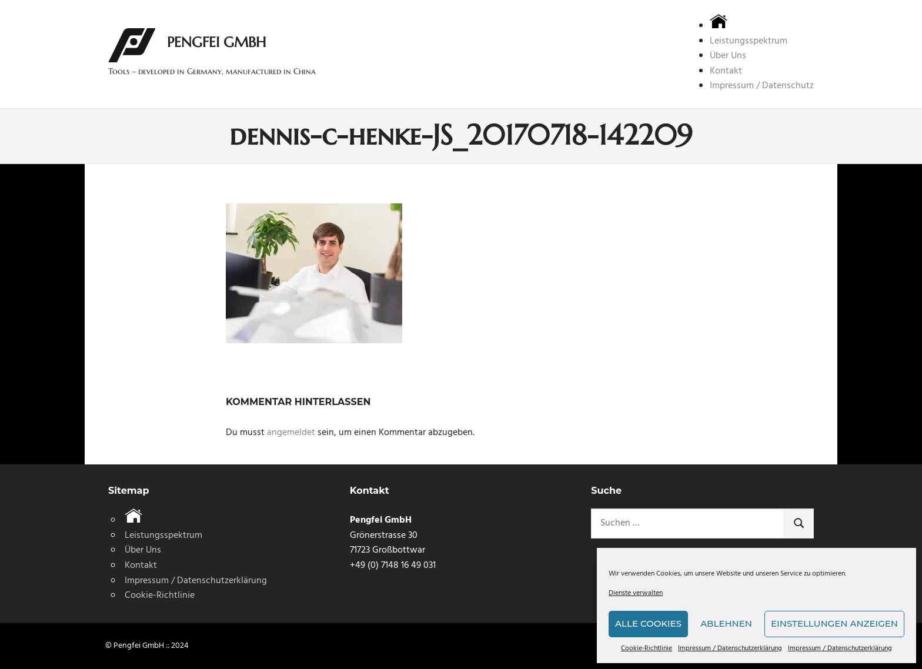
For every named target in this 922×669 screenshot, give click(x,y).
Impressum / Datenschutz (762, 85)
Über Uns (728, 55)
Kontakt (726, 71)
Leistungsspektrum (748, 41)
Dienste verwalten (636, 593)
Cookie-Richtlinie (646, 648)
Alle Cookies (648, 623)
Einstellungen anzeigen (834, 623)
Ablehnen (726, 623)
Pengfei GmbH (216, 42)
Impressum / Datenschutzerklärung (730, 648)
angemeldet (291, 432)
